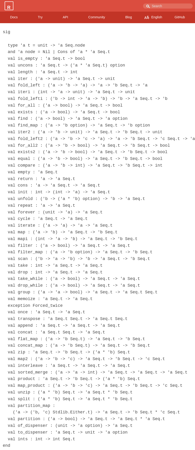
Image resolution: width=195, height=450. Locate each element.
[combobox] (168, 6)
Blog (128, 17)
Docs (14, 17)
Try (40, 17)
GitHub (180, 17)
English (153, 17)
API (65, 17)
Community (96, 17)
